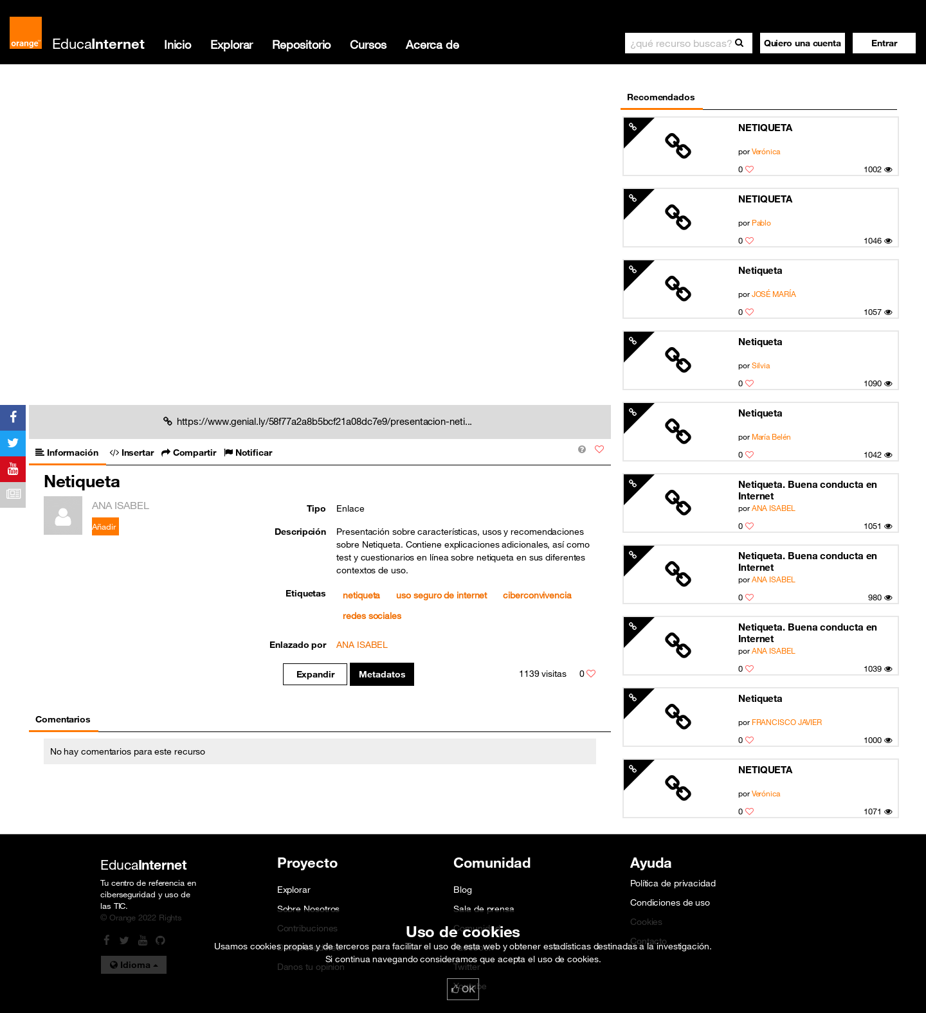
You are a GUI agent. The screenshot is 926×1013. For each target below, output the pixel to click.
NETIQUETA (765, 127)
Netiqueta (760, 270)
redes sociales (372, 616)
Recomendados (661, 97)
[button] (884, 43)
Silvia (761, 365)
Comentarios (63, 719)
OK (463, 989)
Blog (462, 889)
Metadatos (382, 674)
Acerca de (432, 44)
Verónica (766, 151)
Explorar (231, 44)
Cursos (368, 44)
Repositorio (301, 44)
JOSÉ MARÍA (774, 294)
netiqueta (361, 595)
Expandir (315, 674)
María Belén (771, 436)
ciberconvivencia (537, 595)
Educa (98, 43)
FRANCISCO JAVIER (787, 722)
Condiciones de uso (670, 902)
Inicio (177, 44)
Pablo (762, 222)
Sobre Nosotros (308, 909)
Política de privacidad (673, 883)
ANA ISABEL (773, 508)
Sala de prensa (483, 909)
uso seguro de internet (441, 595)
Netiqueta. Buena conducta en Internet (807, 489)
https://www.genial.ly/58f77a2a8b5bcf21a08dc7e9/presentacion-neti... (318, 421)
